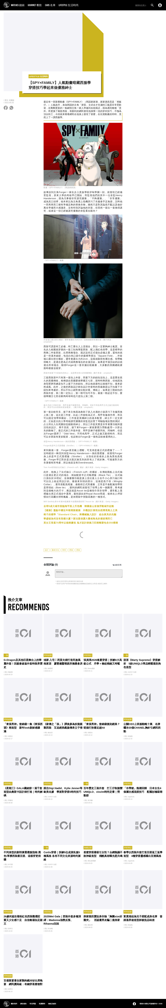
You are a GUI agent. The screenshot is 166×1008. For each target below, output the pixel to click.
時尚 (64, 550)
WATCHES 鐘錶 (18, 5)
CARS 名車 (50, 5)
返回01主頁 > (140, 5)
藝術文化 (55, 550)
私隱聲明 (42, 1004)
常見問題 (33, 1004)
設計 (46, 550)
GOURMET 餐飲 (35, 5)
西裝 (71, 550)
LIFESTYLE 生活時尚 (69, 5)
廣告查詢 (23, 1004)
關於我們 (14, 1004)
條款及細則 (52, 1004)
